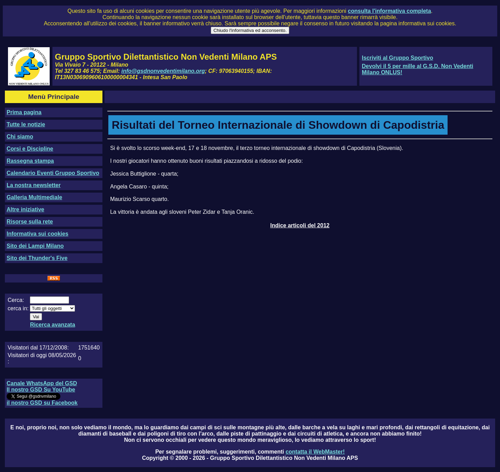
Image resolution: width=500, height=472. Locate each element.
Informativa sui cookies (37, 234)
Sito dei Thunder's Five (37, 258)
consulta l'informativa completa (389, 11)
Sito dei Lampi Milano (35, 246)
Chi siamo (20, 137)
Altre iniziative (25, 209)
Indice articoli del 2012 (300, 225)
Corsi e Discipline (30, 149)
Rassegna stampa (30, 161)
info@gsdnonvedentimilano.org (163, 71)
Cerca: (16, 300)
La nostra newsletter (34, 185)
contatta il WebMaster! (314, 452)
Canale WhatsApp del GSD (42, 383)
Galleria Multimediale (34, 197)
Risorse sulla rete (30, 222)
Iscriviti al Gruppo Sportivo (397, 58)
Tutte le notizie (26, 124)
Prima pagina (24, 112)
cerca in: (18, 308)
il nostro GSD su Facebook (42, 403)
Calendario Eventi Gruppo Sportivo (53, 173)
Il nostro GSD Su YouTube (41, 390)
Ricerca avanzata (52, 325)
